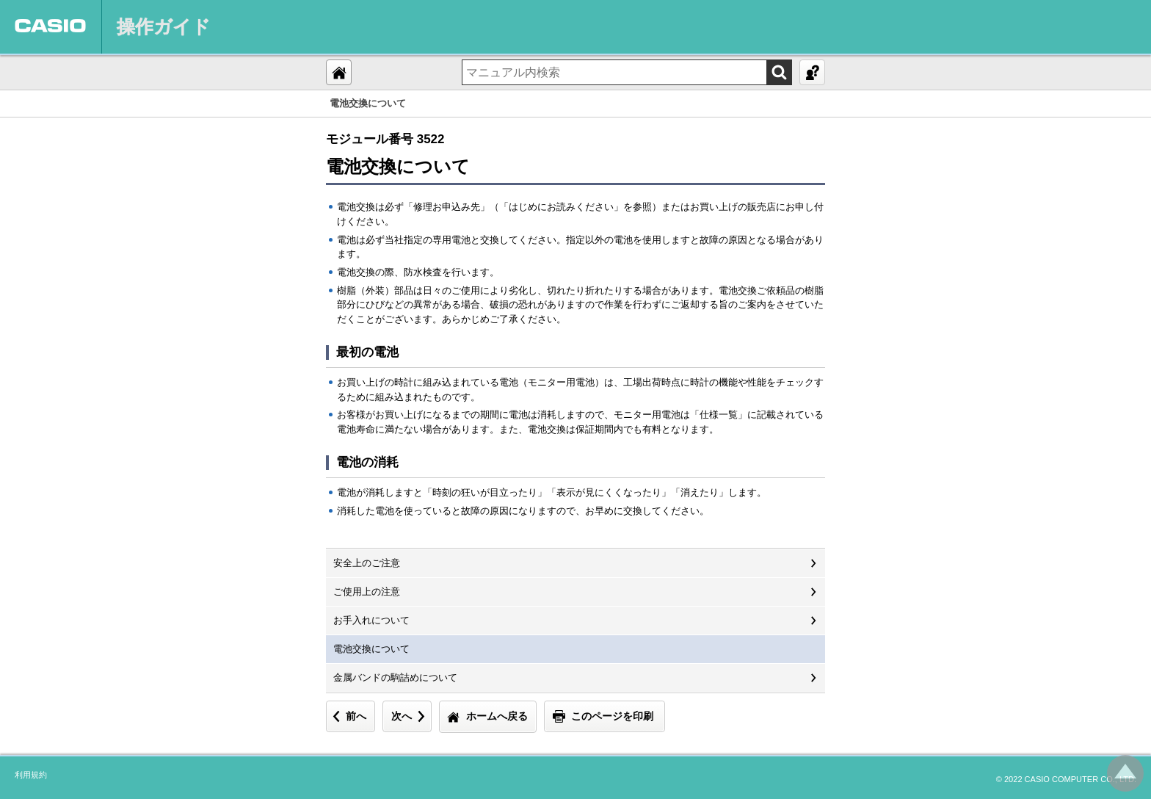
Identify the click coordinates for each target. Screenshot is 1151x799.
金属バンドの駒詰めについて (395, 677)
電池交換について (371, 648)
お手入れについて (371, 620)
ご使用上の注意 (366, 591)
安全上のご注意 (366, 562)
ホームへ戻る (497, 716)
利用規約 (31, 774)
